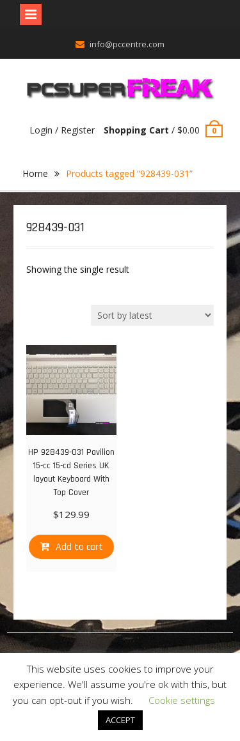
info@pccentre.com (127, 44)
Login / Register (62, 130)
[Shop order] (152, 315)
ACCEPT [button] (120, 720)
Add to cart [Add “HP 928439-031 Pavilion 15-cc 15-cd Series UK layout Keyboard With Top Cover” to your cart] (79, 547)
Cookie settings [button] (181, 700)
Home (35, 173)
